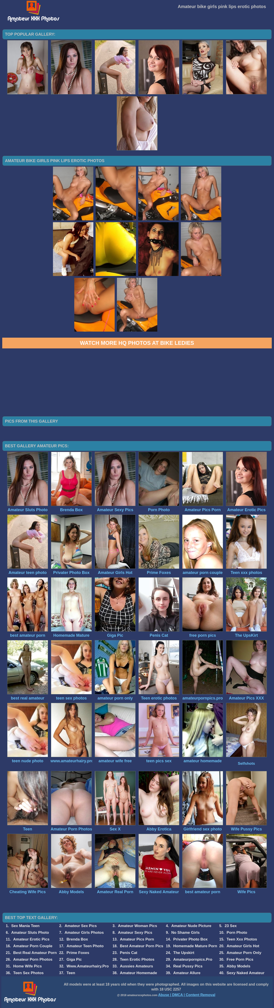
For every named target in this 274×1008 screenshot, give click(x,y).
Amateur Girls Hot (243, 946)
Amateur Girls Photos (84, 932)
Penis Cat (128, 953)
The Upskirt (183, 953)
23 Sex (231, 926)
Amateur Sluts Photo (30, 932)
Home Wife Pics (27, 966)
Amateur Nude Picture (191, 926)
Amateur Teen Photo (85, 946)
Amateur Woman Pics (137, 926)
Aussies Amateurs (136, 966)
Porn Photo (237, 932)
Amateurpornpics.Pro (192, 959)
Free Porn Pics (240, 959)
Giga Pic (74, 959)
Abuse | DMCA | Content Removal (186, 995)
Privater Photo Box (190, 939)
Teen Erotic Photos (137, 959)
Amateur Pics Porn (137, 939)
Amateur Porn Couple (33, 946)
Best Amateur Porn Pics (141, 946)
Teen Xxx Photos (242, 939)
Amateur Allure (186, 973)
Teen (71, 973)
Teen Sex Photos (28, 973)
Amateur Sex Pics (81, 926)
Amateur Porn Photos (33, 959)
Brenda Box (77, 939)
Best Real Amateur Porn (35, 953)
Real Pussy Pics (187, 966)
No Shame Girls (185, 932)
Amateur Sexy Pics (135, 932)
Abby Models (238, 966)
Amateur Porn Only (244, 953)
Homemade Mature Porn (195, 946)
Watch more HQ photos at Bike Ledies (137, 343)
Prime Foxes (78, 953)
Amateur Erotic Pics (31, 939)
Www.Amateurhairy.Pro (88, 966)
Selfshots (246, 763)
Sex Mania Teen (25, 926)
